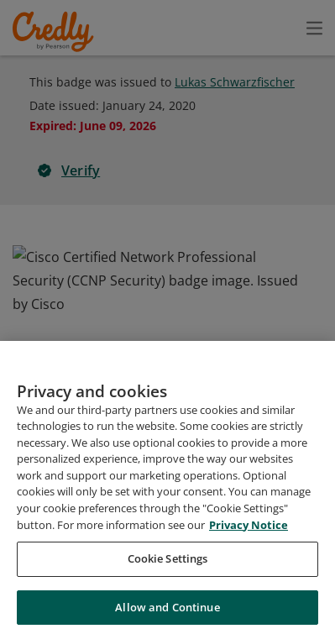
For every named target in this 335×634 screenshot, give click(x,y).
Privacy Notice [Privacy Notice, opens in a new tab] (248, 602)
